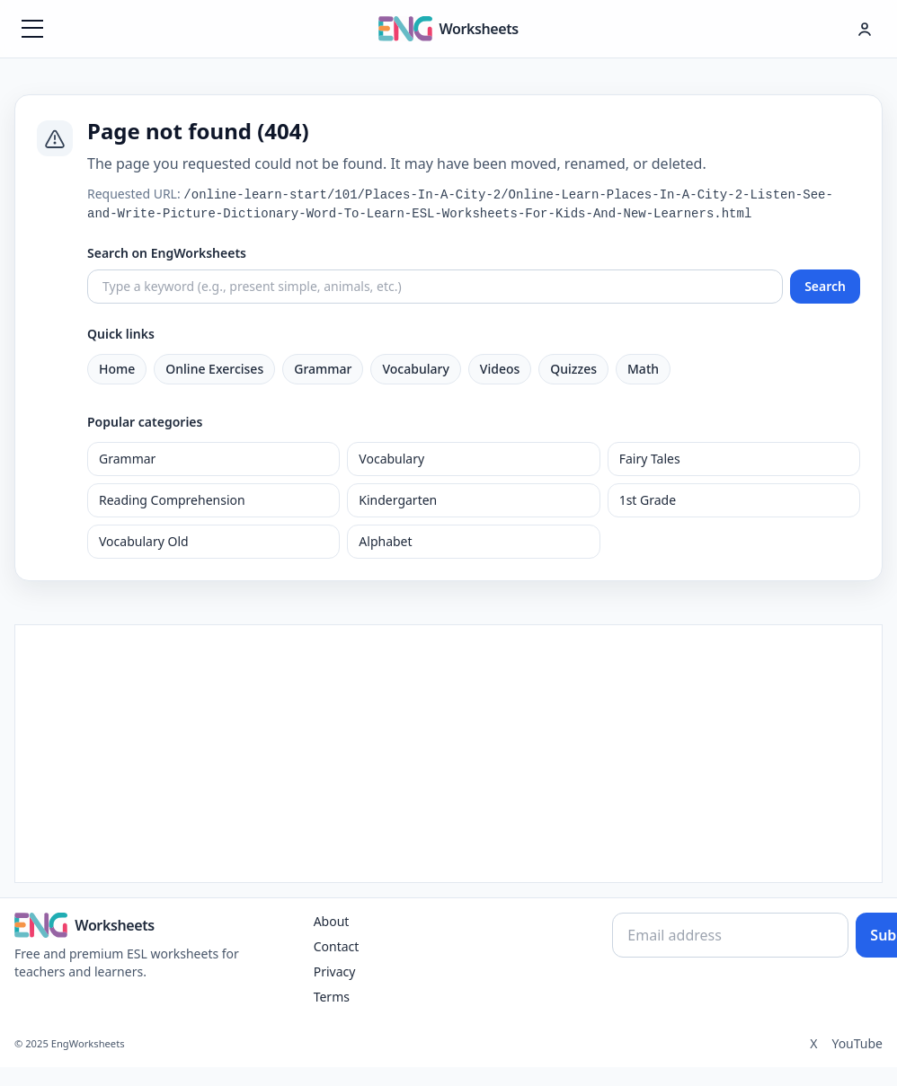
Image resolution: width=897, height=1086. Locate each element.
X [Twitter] (813, 1043)
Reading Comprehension (172, 499)
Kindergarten (398, 499)
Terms (332, 996)
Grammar (322, 368)
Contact (337, 946)
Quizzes (573, 368)
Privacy (335, 971)
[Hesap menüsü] (865, 29)
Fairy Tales (649, 458)
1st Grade (647, 499)
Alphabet (385, 541)
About (332, 921)
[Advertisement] (449, 751)
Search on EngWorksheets (166, 252)
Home (117, 368)
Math (643, 368)
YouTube (857, 1043)
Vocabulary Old (144, 541)
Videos (500, 368)
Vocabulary (415, 368)
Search (825, 286)
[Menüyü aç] (32, 29)
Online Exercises (214, 368)
